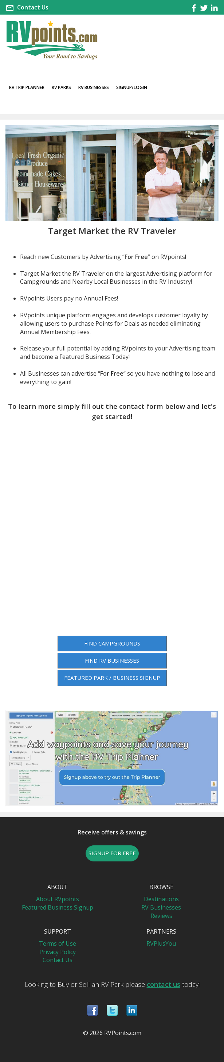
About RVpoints (57, 899)
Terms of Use (57, 943)
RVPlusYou (161, 943)
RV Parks (61, 87)
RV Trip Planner (26, 87)
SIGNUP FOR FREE (112, 853)
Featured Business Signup (57, 907)
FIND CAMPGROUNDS (112, 643)
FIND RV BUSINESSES (112, 660)
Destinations (161, 899)
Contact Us (32, 7)
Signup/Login (131, 87)
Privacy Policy (57, 952)
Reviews (161, 916)
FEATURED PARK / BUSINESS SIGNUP (112, 677)
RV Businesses (93, 87)
